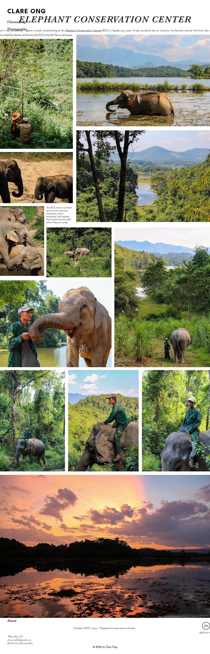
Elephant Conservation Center (83, 30)
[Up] (206, 626)
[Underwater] (23, 308)
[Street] (21, 319)
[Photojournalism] (22, 325)
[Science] (23, 302)
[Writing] (13, 614)
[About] (12, 621)
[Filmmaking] (16, 22)
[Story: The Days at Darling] (29, 342)
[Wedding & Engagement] (29, 337)
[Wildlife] (23, 314)
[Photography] (17, 29)
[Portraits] (16, 331)
